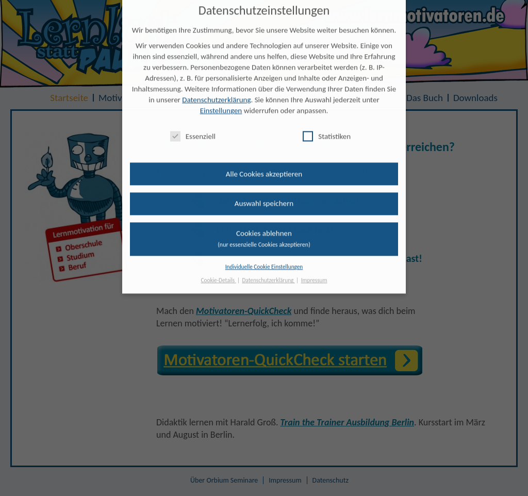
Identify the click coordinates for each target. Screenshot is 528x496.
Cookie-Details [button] (218, 274)
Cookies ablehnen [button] (264, 232)
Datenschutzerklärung (216, 93)
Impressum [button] (314, 274)
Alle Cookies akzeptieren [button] (264, 167)
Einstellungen (221, 104)
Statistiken (327, 130)
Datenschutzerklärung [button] (268, 274)
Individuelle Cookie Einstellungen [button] (264, 260)
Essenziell (193, 130)
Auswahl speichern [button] (264, 197)
